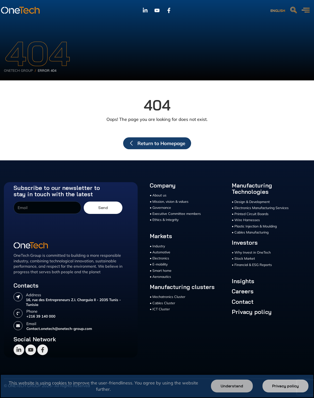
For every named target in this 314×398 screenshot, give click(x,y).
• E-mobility (159, 264)
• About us (158, 195)
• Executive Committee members (175, 213)
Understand (232, 385)
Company (163, 185)
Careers (243, 291)
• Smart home (161, 270)
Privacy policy (252, 312)
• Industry (157, 246)
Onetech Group (18, 77)
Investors (245, 242)
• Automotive (160, 252)
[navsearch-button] (293, 10)
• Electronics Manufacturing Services (260, 208)
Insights (243, 281)
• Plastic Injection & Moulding (254, 226)
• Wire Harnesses (246, 220)
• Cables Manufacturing (250, 232)
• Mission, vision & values (169, 201)
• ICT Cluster (160, 309)
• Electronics (159, 258)
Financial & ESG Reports (253, 265)
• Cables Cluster (162, 303)
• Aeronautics (160, 276)
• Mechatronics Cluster (167, 297)
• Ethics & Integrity (164, 220)
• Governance (160, 207)
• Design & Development (251, 202)
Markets (161, 236)
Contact (243, 301)
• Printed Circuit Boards (250, 214)
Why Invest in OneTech (252, 252)
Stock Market (244, 258)
